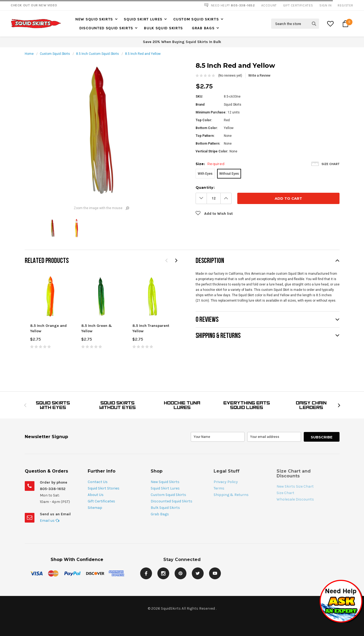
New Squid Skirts (94, 19)
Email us (49, 520)
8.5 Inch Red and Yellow (143, 54)
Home (29, 54)
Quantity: (205, 187)
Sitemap (95, 507)
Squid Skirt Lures (143, 19)
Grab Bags (203, 28)
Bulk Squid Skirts (163, 28)
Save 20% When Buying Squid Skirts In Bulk (182, 42)
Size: (210, 164)
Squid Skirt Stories (103, 488)
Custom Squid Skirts (196, 19)
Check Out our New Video (34, 5)
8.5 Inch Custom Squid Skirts (97, 54)
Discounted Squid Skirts (106, 28)
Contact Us (98, 482)
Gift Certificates (101, 501)
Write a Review (259, 75)
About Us (96, 494)
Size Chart (330, 164)
